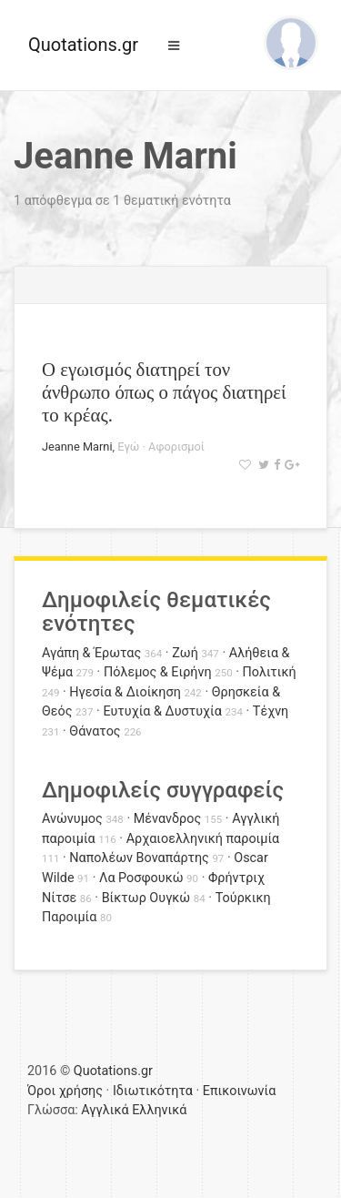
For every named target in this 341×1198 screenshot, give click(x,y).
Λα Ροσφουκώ (141, 878)
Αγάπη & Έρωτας (91, 653)
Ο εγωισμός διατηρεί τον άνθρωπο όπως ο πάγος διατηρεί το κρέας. (164, 392)
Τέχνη (270, 711)
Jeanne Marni (77, 446)
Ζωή (185, 653)
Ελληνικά (159, 1110)
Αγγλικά (104, 1110)
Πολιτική (269, 672)
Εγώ (128, 446)
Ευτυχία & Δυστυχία (162, 711)
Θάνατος (94, 731)
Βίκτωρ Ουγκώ (146, 898)
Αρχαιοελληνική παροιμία (203, 839)
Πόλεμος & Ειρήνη (158, 672)
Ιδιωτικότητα (153, 1091)
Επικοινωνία (239, 1091)
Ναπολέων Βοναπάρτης (138, 858)
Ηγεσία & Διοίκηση (124, 692)
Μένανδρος (168, 819)
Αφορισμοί (176, 446)
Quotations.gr (83, 45)
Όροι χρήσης (65, 1091)
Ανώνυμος (72, 819)
